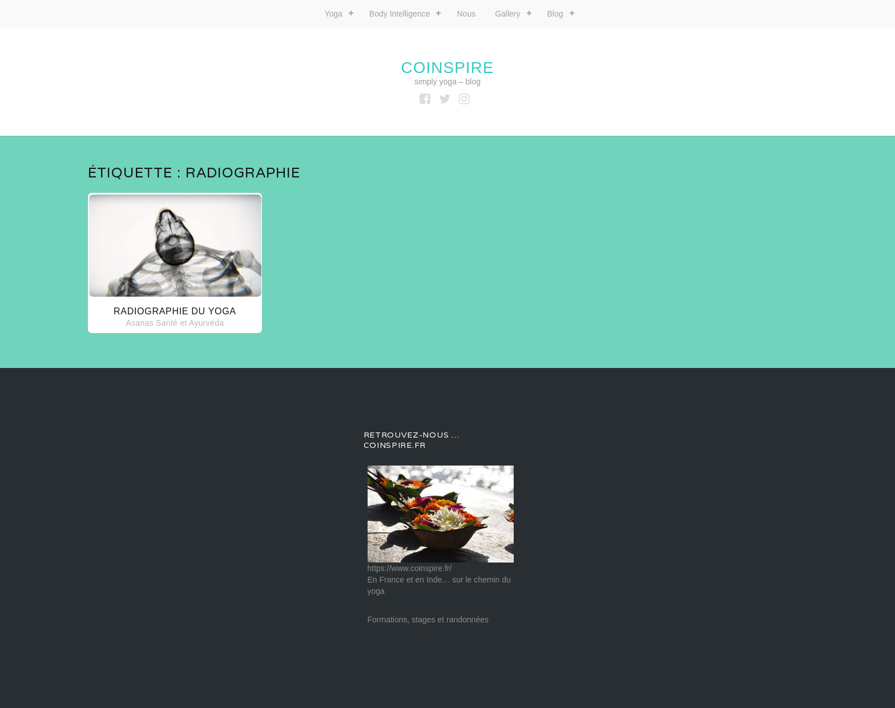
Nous (466, 13)
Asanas (140, 322)
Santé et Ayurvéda (190, 322)
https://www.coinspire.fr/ (410, 568)
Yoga (333, 13)
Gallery (507, 13)
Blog (555, 13)
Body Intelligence (399, 13)
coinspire (447, 67)
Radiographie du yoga (175, 311)
